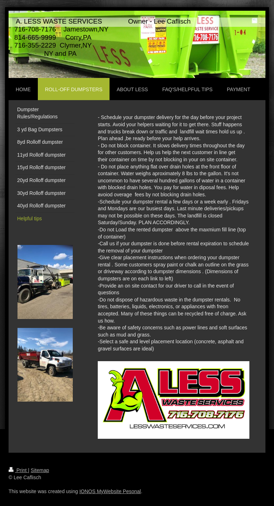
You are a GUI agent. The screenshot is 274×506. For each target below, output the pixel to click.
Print (18, 470)
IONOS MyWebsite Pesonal (110, 491)
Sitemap (40, 470)
